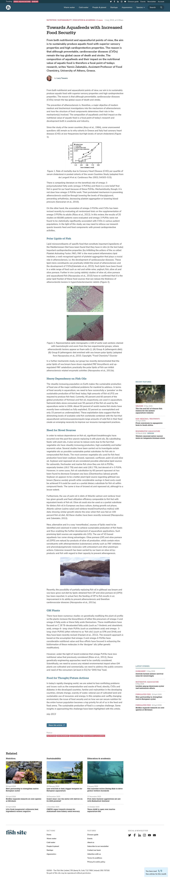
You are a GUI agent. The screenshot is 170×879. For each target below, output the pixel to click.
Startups (114, 7)
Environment (63, 736)
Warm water (69, 7)
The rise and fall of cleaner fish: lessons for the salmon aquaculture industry (149, 411)
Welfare (139, 406)
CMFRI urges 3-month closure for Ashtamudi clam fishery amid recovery (63, 810)
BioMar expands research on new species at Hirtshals (150, 709)
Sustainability (64, 20)
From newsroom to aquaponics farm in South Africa (149, 424)
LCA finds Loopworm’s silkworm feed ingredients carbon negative (22, 810)
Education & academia (84, 20)
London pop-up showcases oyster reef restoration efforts (150, 687)
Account (161, 1)
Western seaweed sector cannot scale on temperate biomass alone (150, 437)
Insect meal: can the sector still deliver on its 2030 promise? (65, 800)
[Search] (156, 7)
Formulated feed (143, 694)
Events (143, 1)
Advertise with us (94, 854)
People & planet (99, 7)
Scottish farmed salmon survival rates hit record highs (149, 675)
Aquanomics (127, 7)
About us (90, 842)
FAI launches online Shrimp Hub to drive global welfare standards (105, 790)
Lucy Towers (62, 78)
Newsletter (151, 1)
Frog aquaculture (22, 2)
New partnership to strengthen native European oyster (149, 698)
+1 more (99, 20)
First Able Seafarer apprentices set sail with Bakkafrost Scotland (104, 800)
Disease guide (133, 1)
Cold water (83, 7)
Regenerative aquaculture (148, 431)
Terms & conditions (94, 858)
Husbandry (141, 671)
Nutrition (51, 20)
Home (49, 835)
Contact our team (94, 850)
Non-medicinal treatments (148, 419)
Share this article (57, 725)
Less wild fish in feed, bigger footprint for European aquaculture (64, 790)
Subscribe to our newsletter (98, 846)
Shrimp (35, 2)
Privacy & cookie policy (96, 862)
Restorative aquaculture (147, 682)
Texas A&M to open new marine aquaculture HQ (101, 810)
